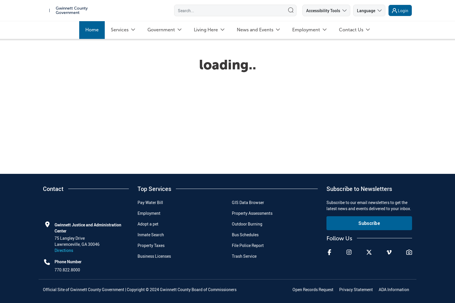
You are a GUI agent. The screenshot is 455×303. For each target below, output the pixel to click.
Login (403, 12)
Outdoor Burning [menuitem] (247, 224)
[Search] (228, 11)
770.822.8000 (67, 270)
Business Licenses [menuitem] (154, 256)
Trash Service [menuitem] (244, 256)
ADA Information (394, 289)
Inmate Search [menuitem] (151, 234)
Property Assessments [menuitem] (252, 213)
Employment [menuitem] (149, 213)
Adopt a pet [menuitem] (148, 224)
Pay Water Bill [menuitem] (150, 202)
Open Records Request (312, 289)
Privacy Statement (356, 289)
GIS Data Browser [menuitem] (248, 202)
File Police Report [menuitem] (248, 245)
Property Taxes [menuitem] (151, 245)
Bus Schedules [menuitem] (245, 234)
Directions (64, 250)
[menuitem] (92, 32)
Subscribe (369, 223)
